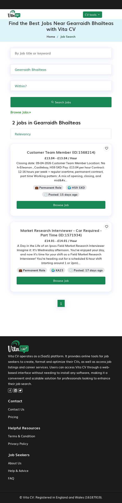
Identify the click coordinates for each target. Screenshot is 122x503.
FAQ (11, 478)
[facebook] (10, 390)
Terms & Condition (21, 436)
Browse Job (61, 205)
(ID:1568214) (61, 152)
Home (51, 36)
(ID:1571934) (61, 232)
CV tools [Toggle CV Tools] (92, 14)
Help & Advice (18, 470)
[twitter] (20, 390)
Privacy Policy (18, 443)
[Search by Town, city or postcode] (61, 69)
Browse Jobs (21, 112)
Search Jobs (61, 102)
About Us (14, 463)
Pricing (13, 416)
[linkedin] (15, 390)
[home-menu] (20, 14)
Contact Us (16, 409)
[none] (61, 86)
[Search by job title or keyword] (61, 53)
